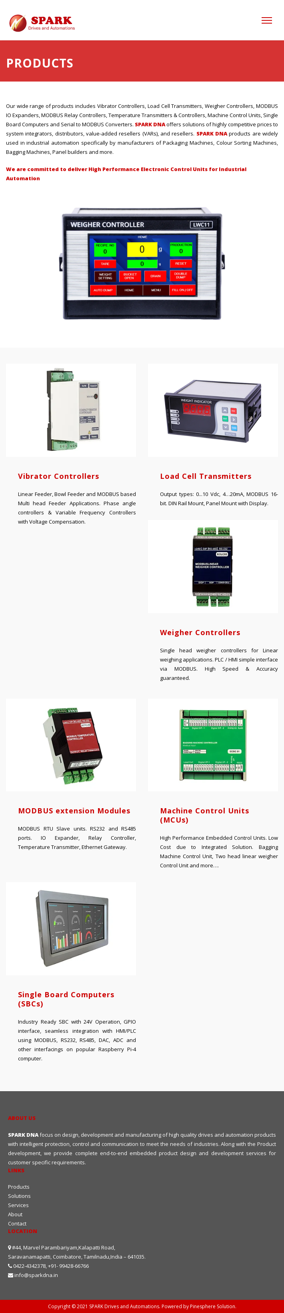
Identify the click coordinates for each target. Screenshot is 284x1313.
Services (18, 1205)
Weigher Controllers (200, 632)
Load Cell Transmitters (206, 476)
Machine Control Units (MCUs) (204, 815)
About (15, 1214)
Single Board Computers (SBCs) (66, 999)
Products (19, 1186)
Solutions (19, 1195)
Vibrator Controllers (58, 476)
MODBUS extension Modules (74, 810)
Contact (17, 1223)
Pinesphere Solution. (213, 1306)
